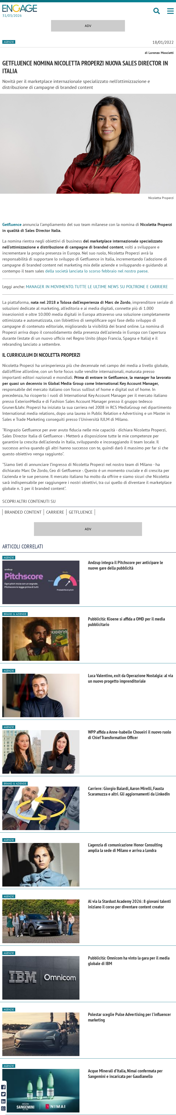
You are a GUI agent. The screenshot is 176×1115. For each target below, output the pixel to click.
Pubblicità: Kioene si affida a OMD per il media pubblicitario (126, 621)
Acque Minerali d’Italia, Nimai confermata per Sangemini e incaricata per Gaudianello (125, 1073)
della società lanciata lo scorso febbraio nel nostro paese (96, 271)
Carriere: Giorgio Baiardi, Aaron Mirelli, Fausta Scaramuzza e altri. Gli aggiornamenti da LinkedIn (129, 791)
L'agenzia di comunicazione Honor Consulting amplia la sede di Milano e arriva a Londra (125, 847)
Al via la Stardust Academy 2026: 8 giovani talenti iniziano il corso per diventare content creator (129, 904)
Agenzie (9, 42)
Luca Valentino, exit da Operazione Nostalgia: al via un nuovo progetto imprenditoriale (130, 678)
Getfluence (81, 512)
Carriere (55, 512)
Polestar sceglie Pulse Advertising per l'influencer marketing (129, 1017)
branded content (23, 512)
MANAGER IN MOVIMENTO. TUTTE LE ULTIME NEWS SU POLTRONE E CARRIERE (97, 286)
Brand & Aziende (15, 614)
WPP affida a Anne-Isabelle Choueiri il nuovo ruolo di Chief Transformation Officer (129, 734)
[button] (170, 11)
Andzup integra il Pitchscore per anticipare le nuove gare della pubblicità (125, 565)
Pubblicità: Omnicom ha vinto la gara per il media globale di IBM (129, 960)
